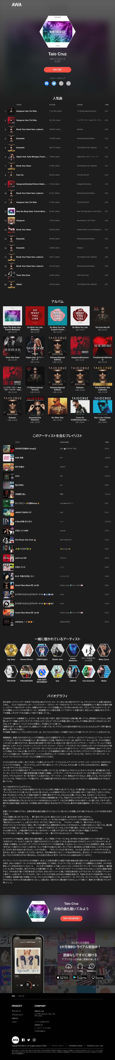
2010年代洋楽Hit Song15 (25, 449)
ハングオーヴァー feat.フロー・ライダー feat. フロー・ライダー (12, 390)
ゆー (61, 458)
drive (17, 476)
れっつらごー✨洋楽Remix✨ (27, 503)
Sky (61, 476)
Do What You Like (80, 327)
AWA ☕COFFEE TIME (68, 449)
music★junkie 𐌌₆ (66, 503)
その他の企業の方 (40, 1031)
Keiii (61, 512)
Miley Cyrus (104, 659)
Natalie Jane (57, 659)
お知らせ (15, 1018)
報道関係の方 (39, 1025)
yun (61, 485)
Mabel (103, 681)
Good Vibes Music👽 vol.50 (27, 585)
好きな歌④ (19, 467)
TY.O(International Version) (86, 111)
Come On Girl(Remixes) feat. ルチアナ (80, 420)
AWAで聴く (57, 70)
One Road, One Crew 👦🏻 (25, 540)
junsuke (63, 531)
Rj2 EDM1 (19, 485)
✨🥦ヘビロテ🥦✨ (23, 549)
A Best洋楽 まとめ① (23, 522)
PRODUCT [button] (17, 1006)
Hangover (20, 221)
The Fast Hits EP (83, 175)
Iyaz (57, 681)
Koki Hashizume (66, 540)
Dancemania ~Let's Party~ (86, 220)
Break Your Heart (23, 166)
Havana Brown (26, 659)
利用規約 (44, 1046)
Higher (19, 284)
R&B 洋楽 (19, 458)
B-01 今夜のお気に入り (24, 576)
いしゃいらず (64, 576)
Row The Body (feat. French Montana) (90, 211)
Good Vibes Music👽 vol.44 (27, 613)
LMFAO (73, 681)
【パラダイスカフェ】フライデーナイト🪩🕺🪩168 (34, 594)
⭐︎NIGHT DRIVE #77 (23, 512)
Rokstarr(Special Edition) (86, 138)
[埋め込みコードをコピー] (68, 83)
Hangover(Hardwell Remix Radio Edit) (32, 184)
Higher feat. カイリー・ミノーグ (87, 157)
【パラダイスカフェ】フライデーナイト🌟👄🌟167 (34, 604)
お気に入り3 (20, 567)
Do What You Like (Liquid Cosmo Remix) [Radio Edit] (57, 329)
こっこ (62, 567)
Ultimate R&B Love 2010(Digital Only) (90, 230)
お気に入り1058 (21, 531)
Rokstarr (80, 129)
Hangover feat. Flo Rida (26, 111)
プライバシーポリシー (58, 1046)
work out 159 (20, 558)
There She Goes (23, 275)
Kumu (62, 594)
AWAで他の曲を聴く (71, 918)
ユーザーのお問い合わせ (42, 1022)
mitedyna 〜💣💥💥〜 (24, 622)
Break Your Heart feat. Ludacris (29, 129)
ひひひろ (63, 558)
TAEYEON (11, 681)
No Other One (57, 418)
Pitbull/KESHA (26, 681)
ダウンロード (16, 1011)
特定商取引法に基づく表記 (95, 1046)
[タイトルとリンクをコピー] (61, 83)
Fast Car (20, 175)
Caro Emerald (88, 681)
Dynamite (20, 138)
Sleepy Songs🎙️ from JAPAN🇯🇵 (71, 585)
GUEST (63, 467)
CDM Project (42, 659)
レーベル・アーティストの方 (42, 1028)
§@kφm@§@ (65, 622)
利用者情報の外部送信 (75, 1046)
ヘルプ (14, 1022)
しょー (62, 521)
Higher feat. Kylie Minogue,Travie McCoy (34, 157)
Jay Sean (11, 659)
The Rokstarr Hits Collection (87, 147)
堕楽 (61, 494)
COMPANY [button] (40, 1006)
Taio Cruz (21, 996)
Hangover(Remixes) (84, 184)
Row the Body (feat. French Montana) (32, 211)
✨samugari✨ (65, 549)
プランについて (17, 1015)
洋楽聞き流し (20, 494)
